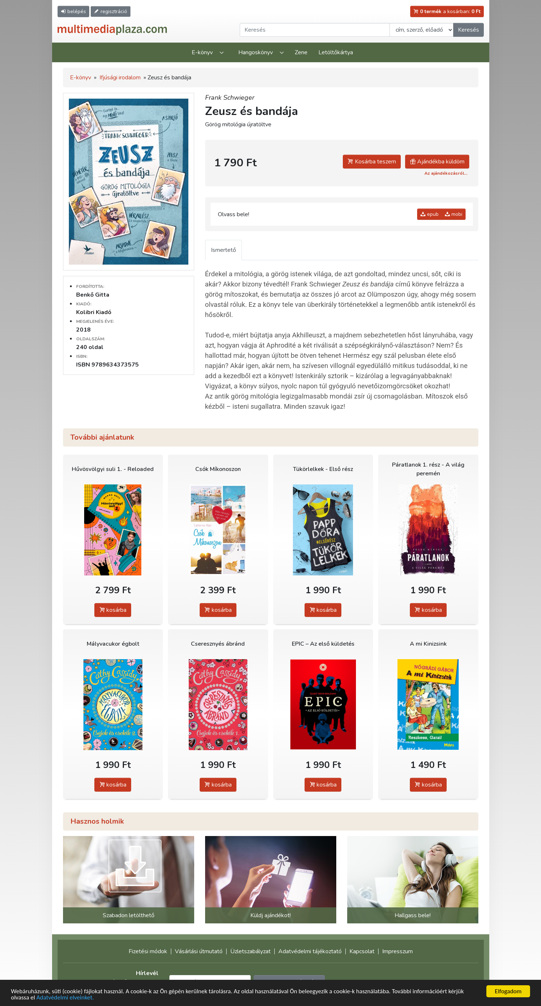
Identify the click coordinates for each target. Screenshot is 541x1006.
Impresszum (397, 951)
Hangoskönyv (255, 52)
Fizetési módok (148, 951)
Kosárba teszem (372, 162)
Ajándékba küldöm (437, 162)
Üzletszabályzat (250, 951)
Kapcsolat (362, 951)
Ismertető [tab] (223, 250)
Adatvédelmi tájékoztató (310, 951)
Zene (301, 52)
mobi (453, 214)
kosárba (112, 610)
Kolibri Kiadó (93, 312)
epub (429, 214)
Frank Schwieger (229, 97)
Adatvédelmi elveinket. (65, 998)
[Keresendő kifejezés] (315, 30)
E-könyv (202, 52)
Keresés (468, 30)
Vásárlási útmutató (199, 951)
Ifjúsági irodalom (120, 78)
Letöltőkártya (335, 52)
